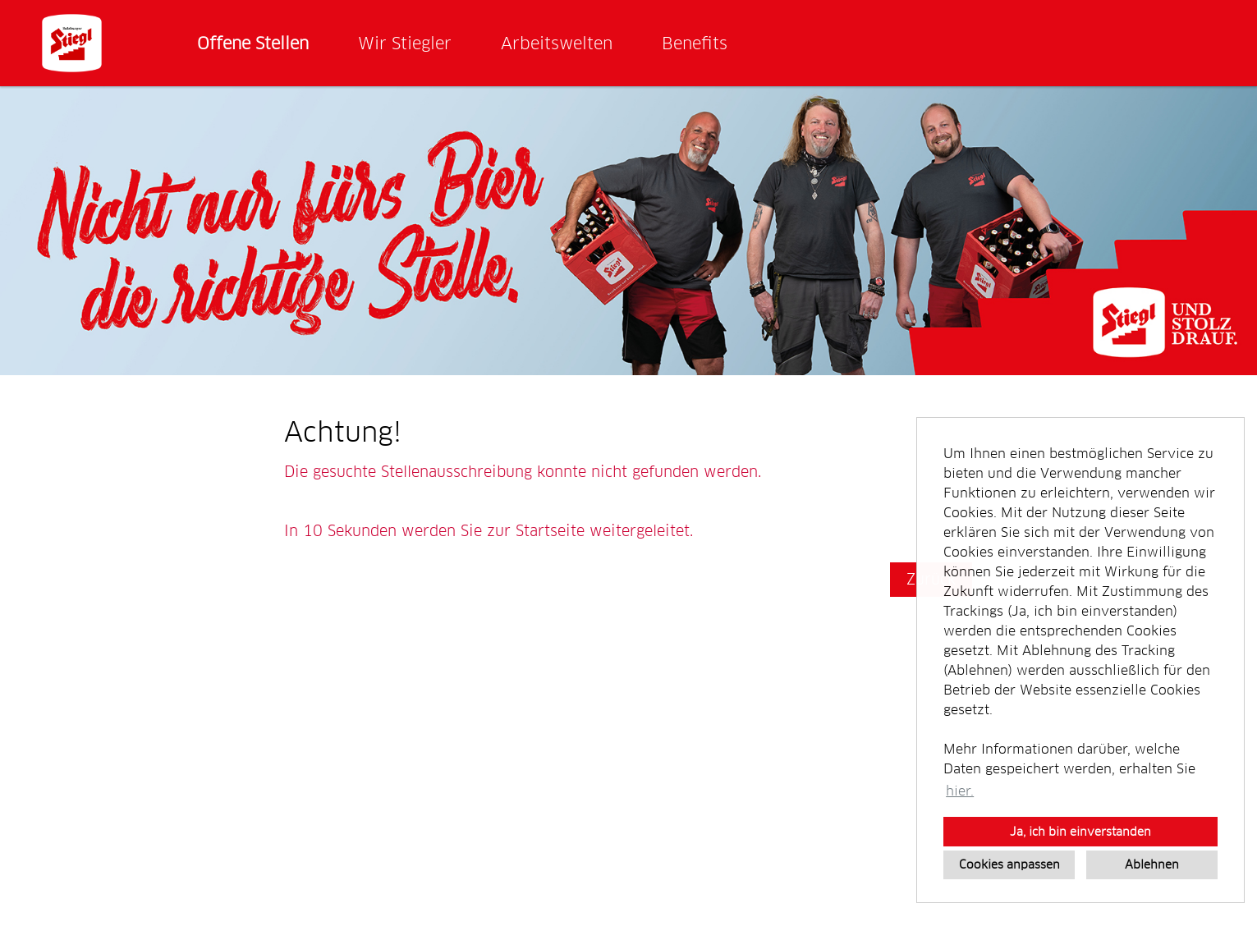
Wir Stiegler (405, 43)
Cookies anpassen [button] (1009, 864)
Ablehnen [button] (1152, 864)
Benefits (694, 43)
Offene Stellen (253, 43)
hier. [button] (960, 791)
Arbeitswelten (556, 43)
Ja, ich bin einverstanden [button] (1080, 831)
